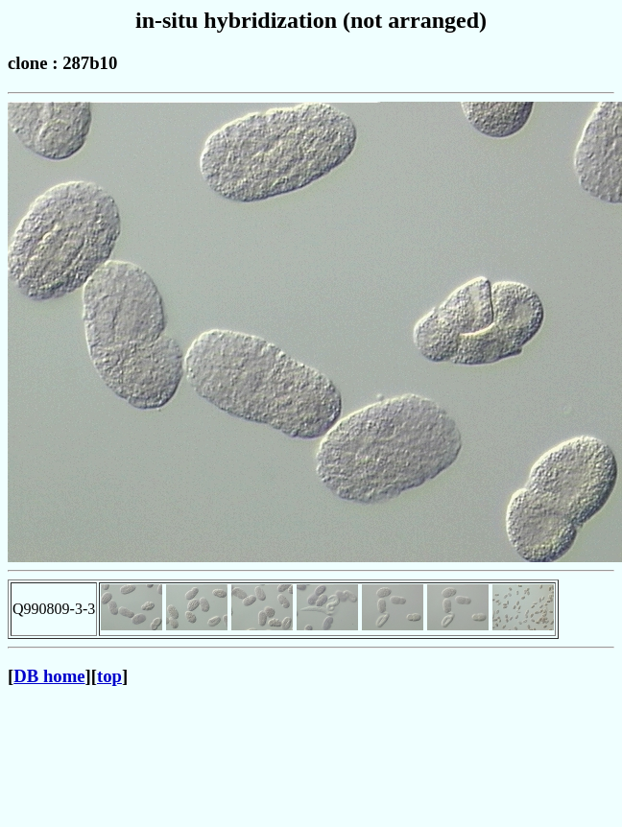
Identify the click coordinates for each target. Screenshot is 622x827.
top (109, 676)
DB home (48, 676)
